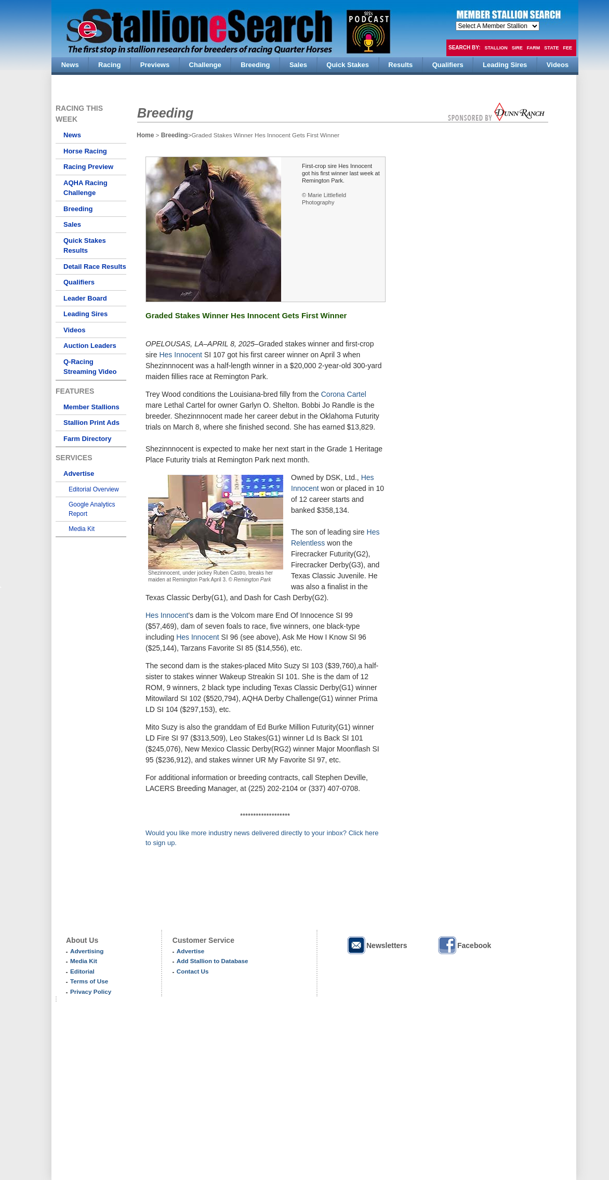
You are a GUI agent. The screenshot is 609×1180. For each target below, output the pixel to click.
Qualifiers (79, 282)
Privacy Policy (90, 991)
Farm (533, 47)
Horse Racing (85, 151)
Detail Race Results (94, 266)
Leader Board (85, 298)
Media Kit (82, 529)
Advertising (86, 951)
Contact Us (193, 971)
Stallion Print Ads (91, 422)
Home (145, 135)
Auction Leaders (89, 345)
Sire (517, 47)
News (72, 135)
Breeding (77, 209)
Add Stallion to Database (212, 960)
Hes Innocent (180, 355)
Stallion (495, 47)
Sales (72, 224)
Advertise (78, 473)
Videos (74, 330)
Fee (568, 47)
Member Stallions (91, 407)
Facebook (464, 945)
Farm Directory (87, 439)
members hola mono (497, 26)
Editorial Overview (94, 489)
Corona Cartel (343, 394)
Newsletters (376, 945)
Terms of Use (89, 981)
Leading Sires (85, 314)
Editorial (82, 971)
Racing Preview (88, 167)
